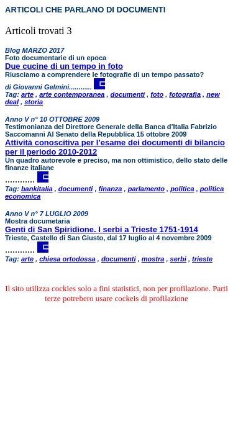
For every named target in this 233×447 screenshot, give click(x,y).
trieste (202, 259)
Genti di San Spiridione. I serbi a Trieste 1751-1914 (101, 229)
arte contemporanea (71, 94)
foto (156, 94)
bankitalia (37, 188)
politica (182, 188)
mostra (153, 259)
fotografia (185, 94)
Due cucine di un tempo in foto (64, 66)
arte (27, 94)
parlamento (146, 188)
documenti (128, 94)
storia (33, 102)
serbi (178, 259)
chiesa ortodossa (67, 259)
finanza (110, 188)
